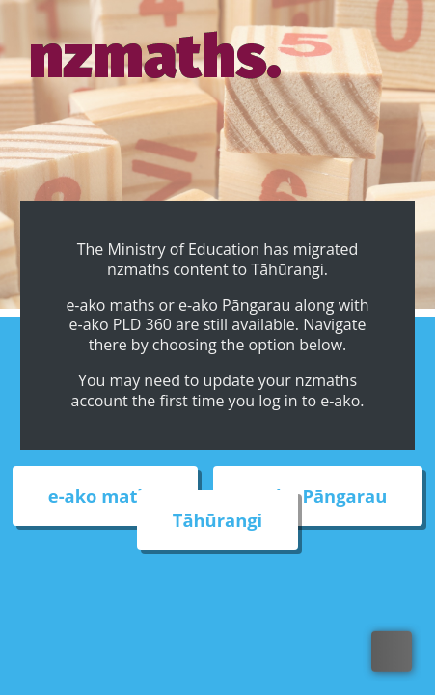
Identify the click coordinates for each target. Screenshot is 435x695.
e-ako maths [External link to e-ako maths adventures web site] (105, 497)
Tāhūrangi (217, 521)
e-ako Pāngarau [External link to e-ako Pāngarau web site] (318, 497)
